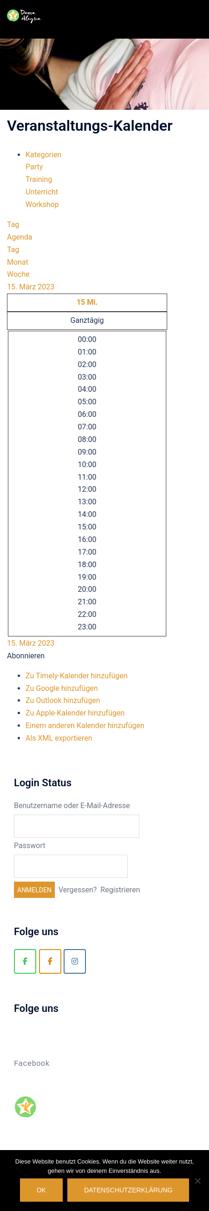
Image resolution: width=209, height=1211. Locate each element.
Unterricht (42, 191)
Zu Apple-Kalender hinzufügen (75, 713)
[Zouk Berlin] (50, 961)
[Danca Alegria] (25, 961)
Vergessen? (78, 889)
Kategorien (43, 154)
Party (34, 166)
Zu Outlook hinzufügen (63, 700)
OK (41, 1190)
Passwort (29, 845)
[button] (26, 655)
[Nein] (197, 1180)
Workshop (42, 204)
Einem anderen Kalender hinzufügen (85, 725)
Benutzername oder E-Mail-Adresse (72, 805)
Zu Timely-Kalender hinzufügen (77, 675)
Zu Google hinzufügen (62, 688)
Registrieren (120, 889)
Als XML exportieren (59, 738)
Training (39, 179)
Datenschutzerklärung (128, 1190)
